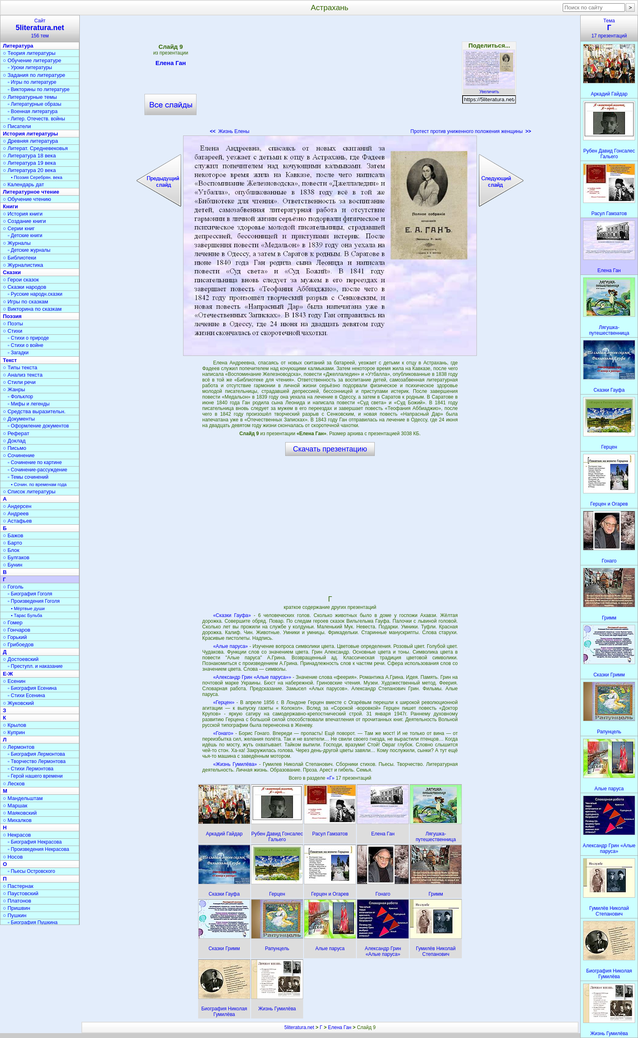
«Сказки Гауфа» (232, 615)
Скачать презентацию (330, 449)
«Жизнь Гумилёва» (235, 764)
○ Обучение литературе (32, 60)
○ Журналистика (23, 265)
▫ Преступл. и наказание (35, 666)
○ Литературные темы (30, 97)
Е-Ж (8, 674)
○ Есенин (14, 681)
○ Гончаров (16, 630)
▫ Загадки (18, 352)
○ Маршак (15, 805)
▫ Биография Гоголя (30, 594)
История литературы (30, 134)
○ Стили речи (19, 382)
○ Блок (11, 550)
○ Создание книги (24, 221)
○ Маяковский (20, 813)
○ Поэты (13, 324)
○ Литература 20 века (29, 170)
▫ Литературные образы (34, 104)
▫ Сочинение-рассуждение (37, 470)
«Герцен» (223, 702)
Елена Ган (170, 64)
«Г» (331, 778)
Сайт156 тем (39, 28)
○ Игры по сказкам (25, 302)
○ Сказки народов (24, 287)
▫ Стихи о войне (25, 345)
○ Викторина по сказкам (32, 309)
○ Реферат (16, 433)
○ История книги (23, 214)
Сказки (12, 272)
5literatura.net (299, 1027)
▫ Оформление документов (38, 426)
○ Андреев (16, 513)
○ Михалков (17, 820)
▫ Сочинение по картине (35, 462)
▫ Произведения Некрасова (38, 849)
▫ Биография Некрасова (35, 842)
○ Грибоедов (18, 644)
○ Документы (19, 419)
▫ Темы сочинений (28, 477)
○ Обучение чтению (27, 199)
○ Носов (13, 857)
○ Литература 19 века (29, 163)
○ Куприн (14, 732)
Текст (10, 360)
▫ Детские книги (25, 235)
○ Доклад (14, 441)
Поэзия (12, 316)
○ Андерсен (17, 506)
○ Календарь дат (23, 184)
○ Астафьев (17, 521)
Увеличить (489, 89)
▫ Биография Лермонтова (36, 754)
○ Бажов (13, 535)
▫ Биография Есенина (32, 688)
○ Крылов (14, 725)
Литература (18, 46)
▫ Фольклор (20, 396)
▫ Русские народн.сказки (35, 294)
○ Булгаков (16, 557)
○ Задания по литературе (34, 75)
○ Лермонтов (19, 747)
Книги (10, 206)
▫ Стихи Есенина (26, 695)
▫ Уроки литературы (30, 67)
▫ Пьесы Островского (31, 871)
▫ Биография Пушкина (32, 922)
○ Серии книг (19, 228)
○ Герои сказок (21, 280)
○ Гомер (12, 622)
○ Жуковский (18, 703)
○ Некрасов (17, 835)
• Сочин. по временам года (39, 484)
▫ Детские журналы (29, 250)
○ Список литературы (29, 491)
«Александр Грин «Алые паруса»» (252, 677)
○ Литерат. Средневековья (35, 148)
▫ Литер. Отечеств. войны (36, 119)
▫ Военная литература (32, 111)
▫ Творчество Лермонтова (37, 761)
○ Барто (12, 543)
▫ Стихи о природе (28, 338)
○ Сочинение (19, 455)
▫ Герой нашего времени (35, 776)
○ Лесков (14, 784)
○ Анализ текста (22, 375)
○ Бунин (12, 565)
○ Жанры (14, 389)
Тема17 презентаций (609, 28)
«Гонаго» (223, 733)
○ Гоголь (13, 587)
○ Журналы (17, 243)
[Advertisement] (330, 77)
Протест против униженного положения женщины (471, 131)
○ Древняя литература (30, 141)
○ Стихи (12, 331)
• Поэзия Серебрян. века (36, 177)
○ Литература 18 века (29, 156)
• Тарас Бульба (26, 615)
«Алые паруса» (230, 646)
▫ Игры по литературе (32, 82)
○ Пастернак (18, 886)
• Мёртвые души (28, 608)
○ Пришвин (16, 908)
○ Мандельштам (23, 798)
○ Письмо (14, 448)
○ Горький (15, 637)
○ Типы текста (20, 367)
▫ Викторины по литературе (39, 89)
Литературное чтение (31, 192)
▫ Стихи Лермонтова (30, 769)
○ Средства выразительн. (34, 411)
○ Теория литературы (29, 53)
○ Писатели (17, 126)
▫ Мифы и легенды (29, 404)
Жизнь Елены (229, 131)
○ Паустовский (20, 893)
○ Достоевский (21, 659)
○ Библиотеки (19, 258)
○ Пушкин (14, 915)
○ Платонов (17, 901)
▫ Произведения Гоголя (34, 601)
